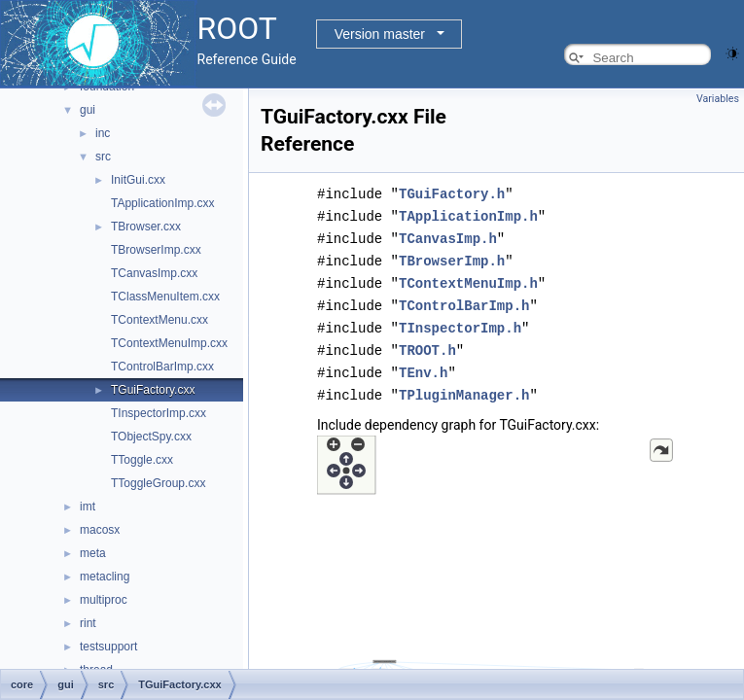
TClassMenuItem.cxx (165, 296)
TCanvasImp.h (448, 236)
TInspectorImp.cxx (158, 413)
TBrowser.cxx (146, 226)
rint (88, 623)
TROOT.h (427, 342)
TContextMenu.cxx (159, 320)
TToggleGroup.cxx (158, 483)
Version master (380, 34)
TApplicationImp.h (468, 214)
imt (87, 506)
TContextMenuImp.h (468, 278)
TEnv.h (423, 364)
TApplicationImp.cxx (162, 203)
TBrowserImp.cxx (156, 250)
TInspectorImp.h (460, 321)
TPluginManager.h (464, 385)
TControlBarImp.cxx (162, 366)
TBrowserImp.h (452, 257)
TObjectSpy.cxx (151, 436)
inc (102, 133)
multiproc (103, 600)
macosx (100, 530)
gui (87, 110)
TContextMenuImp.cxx (169, 343)
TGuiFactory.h (452, 193)
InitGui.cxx (138, 180)
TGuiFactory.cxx (153, 390)
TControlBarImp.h (464, 300)
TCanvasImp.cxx (154, 273)
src (103, 156)
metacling (104, 576)
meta (93, 553)
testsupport (108, 646)
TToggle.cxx (142, 460)
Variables (717, 98)
